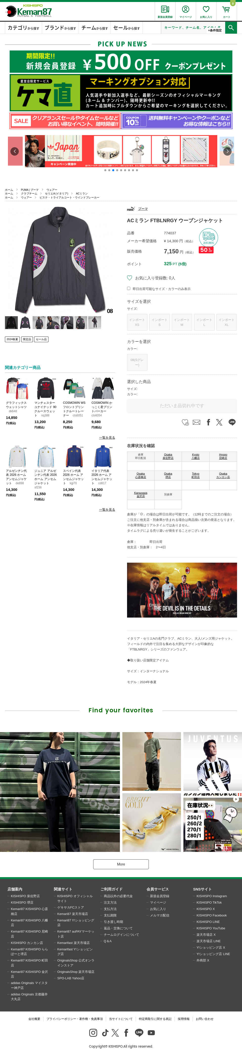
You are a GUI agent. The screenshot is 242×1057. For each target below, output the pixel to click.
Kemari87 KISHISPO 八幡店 (29, 922)
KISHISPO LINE (208, 922)
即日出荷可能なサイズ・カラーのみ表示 (162, 289)
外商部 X (203, 960)
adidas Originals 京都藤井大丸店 (29, 996)
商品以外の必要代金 (118, 896)
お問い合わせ (205, 1019)
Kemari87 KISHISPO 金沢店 (29, 974)
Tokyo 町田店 (196, 475)
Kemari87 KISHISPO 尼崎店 (29, 934)
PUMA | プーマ (30, 189)
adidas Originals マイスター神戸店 (29, 985)
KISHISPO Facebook (212, 915)
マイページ (158, 902)
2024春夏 (12, 339)
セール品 (41, 339)
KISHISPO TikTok (209, 902)
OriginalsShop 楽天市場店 (75, 972)
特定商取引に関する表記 (155, 1019)
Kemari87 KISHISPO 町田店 (29, 963)
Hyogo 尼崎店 (223, 456)
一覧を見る (107, 437)
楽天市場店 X (206, 935)
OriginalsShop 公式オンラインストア (75, 963)
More (121, 864)
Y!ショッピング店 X (211, 947)
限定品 (27, 339)
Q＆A (108, 941)
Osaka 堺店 (168, 475)
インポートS (160, 322)
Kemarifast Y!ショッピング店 (75, 951)
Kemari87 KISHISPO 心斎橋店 (29, 911)
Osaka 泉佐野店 (168, 456)
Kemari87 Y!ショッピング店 (75, 922)
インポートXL (227, 322)
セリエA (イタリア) (56, 193)
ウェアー (51, 189)
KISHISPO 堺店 (22, 902)
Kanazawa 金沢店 (140, 494)
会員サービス (158, 889)
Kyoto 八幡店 (196, 456)
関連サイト (63, 889)
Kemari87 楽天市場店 (72, 914)
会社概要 (34, 1019)
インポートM (182, 322)
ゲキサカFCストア (70, 907)
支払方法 (110, 909)
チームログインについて (121, 935)
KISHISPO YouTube (211, 928)
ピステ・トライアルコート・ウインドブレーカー (69, 197)
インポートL (204, 322)
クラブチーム (29, 193)
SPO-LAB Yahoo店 (70, 978)
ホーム (9, 189)
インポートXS (137, 322)
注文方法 (110, 902)
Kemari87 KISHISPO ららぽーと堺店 (29, 951)
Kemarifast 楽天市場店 (73, 943)
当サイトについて (121, 1019)
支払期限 (110, 915)
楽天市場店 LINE (209, 941)
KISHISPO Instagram (212, 896)
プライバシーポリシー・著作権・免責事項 (74, 1019)
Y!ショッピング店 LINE (213, 954)
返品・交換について (118, 928)
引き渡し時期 (113, 922)
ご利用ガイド (111, 889)
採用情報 (184, 1019)
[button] (105, 170)
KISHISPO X (206, 909)
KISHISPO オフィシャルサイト (75, 898)
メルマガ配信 (159, 915)
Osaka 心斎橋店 (140, 475)
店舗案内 (14, 889)
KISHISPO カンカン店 (27, 943)
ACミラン (82, 193)
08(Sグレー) (137, 362)
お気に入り (158, 909)
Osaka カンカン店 (223, 475)
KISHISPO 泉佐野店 (25, 896)
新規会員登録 (159, 896)
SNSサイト (202, 889)
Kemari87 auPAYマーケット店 (75, 934)
